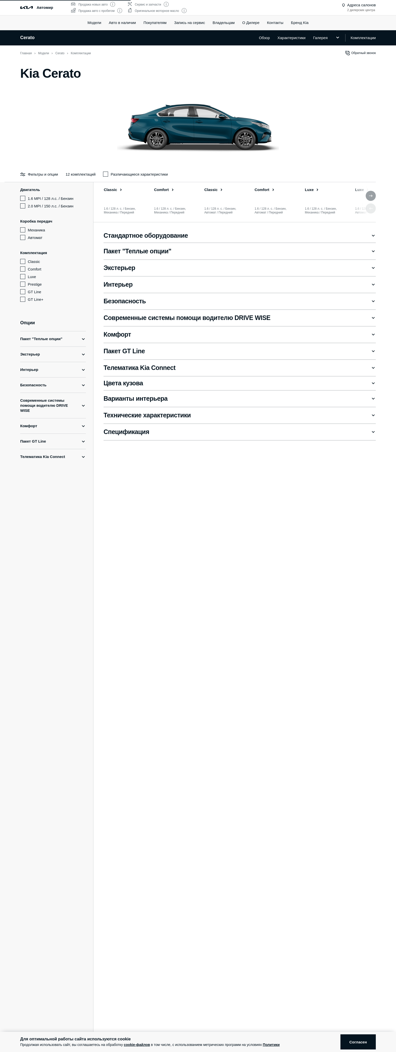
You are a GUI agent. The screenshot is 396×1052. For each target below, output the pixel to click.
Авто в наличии (122, 22)
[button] (371, 196)
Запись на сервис (189, 22)
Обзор (264, 38)
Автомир (45, 7)
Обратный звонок (360, 53)
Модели (94, 22)
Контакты (275, 22)
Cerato (27, 37)
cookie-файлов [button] (137, 1045)
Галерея (320, 38)
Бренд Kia (299, 22)
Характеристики (292, 38)
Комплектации (363, 38)
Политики (271, 1045)
